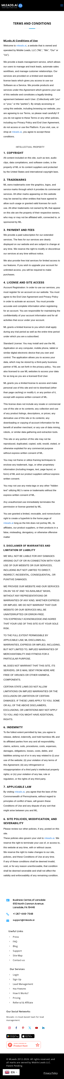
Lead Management (23, 984)
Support (17, 950)
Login (16, 974)
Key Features (19, 988)
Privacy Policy (51, 1073)
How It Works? (21, 993)
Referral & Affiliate (23, 1002)
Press (16, 936)
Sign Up (17, 979)
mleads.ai (21, 45)
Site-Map (17, 955)
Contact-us (19, 960)
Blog (15, 946)
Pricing (17, 997)
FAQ (15, 941)
